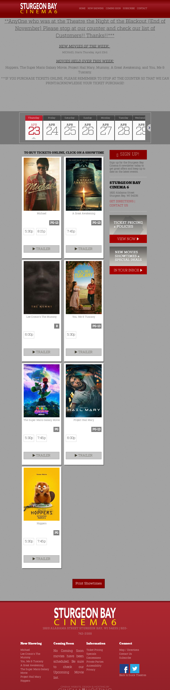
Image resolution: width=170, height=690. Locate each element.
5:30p (28, 219)
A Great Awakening (30, 649)
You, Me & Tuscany (30, 645)
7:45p (70, 219)
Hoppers (24, 664)
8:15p (39, 219)
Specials (90, 641)
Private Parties (93, 649)
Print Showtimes (91, 571)
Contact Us (118, 193)
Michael (24, 637)
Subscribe (129, 8)
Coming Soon (113, 8)
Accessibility (93, 653)
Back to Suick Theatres (131, 663)
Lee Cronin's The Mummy (33, 641)
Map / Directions (127, 637)
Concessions (92, 645)
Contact (142, 8)
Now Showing (96, 8)
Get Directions (121, 189)
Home (83, 8)
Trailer (41, 237)
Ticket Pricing (93, 637)
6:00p (28, 323)
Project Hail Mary (29, 661)
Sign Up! (128, 143)
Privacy (90, 657)
